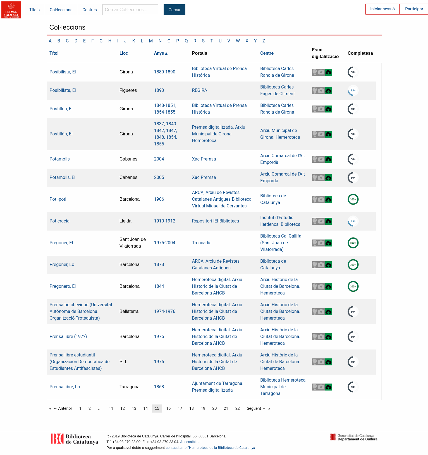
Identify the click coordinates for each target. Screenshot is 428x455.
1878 (159, 264)
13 (134, 408)
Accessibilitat (191, 442)
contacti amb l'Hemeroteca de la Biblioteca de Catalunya (210, 448)
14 (145, 408)
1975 (159, 336)
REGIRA (199, 90)
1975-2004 (164, 242)
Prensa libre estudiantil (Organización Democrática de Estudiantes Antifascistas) (80, 361)
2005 (159, 177)
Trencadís (202, 242)
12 (122, 408)
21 (226, 408)
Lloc (123, 53)
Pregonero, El (63, 286)
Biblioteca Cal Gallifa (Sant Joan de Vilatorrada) (280, 242)
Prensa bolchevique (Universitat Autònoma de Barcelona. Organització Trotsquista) (81, 311)
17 (180, 408)
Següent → (256, 408)
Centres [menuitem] (89, 9)
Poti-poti (58, 199)
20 (214, 408)
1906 (159, 199)
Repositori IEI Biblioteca (215, 221)
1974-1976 (164, 311)
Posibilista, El (63, 72)
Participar (414, 8)
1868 (159, 386)
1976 (159, 361)
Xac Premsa (204, 159)
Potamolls (60, 159)
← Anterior (62, 408)
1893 (159, 90)
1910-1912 (164, 221)
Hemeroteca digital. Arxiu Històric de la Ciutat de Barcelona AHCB (217, 286)
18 (191, 408)
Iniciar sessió (382, 8)
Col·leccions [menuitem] (61, 9)
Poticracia (60, 221)
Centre (267, 53)
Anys (159, 53)
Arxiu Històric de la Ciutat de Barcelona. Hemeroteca (280, 286)
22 (237, 408)
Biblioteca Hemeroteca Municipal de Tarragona (282, 386)
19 (203, 408)
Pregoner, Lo (62, 264)
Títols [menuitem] (34, 9)
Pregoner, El (61, 242)
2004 (159, 159)
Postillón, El (61, 108)
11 (111, 408)
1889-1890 (164, 72)
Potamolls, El (62, 177)
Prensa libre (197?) (68, 336)
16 (168, 408)
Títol (54, 53)
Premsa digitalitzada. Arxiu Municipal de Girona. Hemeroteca (218, 133)
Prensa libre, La (65, 386)
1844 (159, 286)
